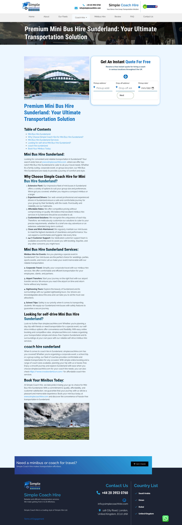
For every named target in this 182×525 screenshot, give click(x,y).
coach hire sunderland (38, 146)
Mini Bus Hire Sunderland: (39, 134)
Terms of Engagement (34, 519)
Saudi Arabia (144, 493)
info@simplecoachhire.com (90, 8)
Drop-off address (123, 83)
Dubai (141, 507)
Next (124, 95)
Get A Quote (141, 464)
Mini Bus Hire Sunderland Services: (43, 140)
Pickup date (143, 83)
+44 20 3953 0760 (94, 5)
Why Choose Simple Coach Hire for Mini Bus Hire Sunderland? (55, 137)
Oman (141, 500)
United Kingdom (146, 514)
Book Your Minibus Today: (39, 148)
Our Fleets (63, 16)
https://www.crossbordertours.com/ (46, 372)
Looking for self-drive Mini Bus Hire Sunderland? (49, 143)
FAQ (132, 16)
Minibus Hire (99, 16)
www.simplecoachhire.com (54, 162)
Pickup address (100, 83)
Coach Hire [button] (80, 17)
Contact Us (148, 16)
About (46, 16)
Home (31, 16)
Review (118, 16)
